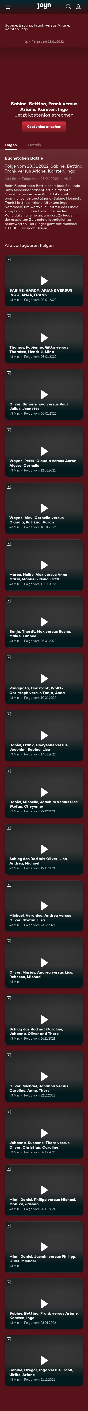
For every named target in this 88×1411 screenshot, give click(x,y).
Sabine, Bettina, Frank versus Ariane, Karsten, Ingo (37, 27)
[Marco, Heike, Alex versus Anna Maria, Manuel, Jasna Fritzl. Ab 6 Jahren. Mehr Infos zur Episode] (44, 565)
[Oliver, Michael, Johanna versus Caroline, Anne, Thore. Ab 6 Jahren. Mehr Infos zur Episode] (44, 1076)
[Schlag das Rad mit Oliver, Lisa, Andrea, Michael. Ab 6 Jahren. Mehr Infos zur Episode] (44, 849)
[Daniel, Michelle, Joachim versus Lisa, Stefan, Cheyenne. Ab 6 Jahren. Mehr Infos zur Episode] (44, 792)
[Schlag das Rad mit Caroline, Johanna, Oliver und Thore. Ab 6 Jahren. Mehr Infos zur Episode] (44, 1019)
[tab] (12, 145)
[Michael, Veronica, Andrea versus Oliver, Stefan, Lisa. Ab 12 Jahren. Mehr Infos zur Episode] (44, 906)
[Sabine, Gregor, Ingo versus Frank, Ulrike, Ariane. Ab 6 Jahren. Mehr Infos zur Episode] (44, 1360)
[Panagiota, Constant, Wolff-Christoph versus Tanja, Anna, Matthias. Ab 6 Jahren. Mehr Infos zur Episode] (44, 678)
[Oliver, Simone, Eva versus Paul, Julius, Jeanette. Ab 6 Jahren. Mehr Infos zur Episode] (44, 394)
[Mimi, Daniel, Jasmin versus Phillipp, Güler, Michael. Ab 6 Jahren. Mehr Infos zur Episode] (44, 1247)
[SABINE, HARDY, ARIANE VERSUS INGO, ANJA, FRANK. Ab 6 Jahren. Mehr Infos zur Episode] (44, 281)
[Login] (78, 6)
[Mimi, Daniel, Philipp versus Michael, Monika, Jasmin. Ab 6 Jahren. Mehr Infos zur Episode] (44, 1190)
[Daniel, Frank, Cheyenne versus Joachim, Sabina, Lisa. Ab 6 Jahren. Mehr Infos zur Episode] (44, 735)
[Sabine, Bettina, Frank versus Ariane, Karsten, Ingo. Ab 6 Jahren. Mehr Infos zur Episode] (44, 1303)
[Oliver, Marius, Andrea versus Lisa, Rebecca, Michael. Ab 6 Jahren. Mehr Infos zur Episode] (44, 962)
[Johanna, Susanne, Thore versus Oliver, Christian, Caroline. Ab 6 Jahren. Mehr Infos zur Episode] (44, 1133)
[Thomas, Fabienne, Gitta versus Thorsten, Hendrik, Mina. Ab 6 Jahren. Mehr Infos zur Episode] (44, 337)
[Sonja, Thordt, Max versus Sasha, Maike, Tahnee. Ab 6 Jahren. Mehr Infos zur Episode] (44, 622)
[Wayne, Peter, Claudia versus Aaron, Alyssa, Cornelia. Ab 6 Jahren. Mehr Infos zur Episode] (44, 451)
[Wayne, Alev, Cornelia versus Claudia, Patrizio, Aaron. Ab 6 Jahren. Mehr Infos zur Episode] (44, 508)
